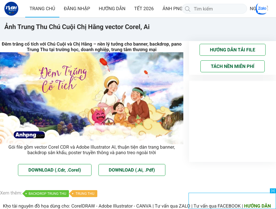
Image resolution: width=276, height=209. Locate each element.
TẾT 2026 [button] (144, 8)
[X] (273, 191)
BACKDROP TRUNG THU (47, 194)
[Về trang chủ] (11, 9)
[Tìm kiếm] (187, 9)
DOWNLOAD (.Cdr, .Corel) (54, 170)
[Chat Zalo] (261, 9)
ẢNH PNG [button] (172, 8)
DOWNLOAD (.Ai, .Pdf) (132, 170)
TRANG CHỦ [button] (42, 8)
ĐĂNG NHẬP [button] (77, 8)
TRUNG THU (84, 194)
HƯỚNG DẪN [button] (112, 8)
